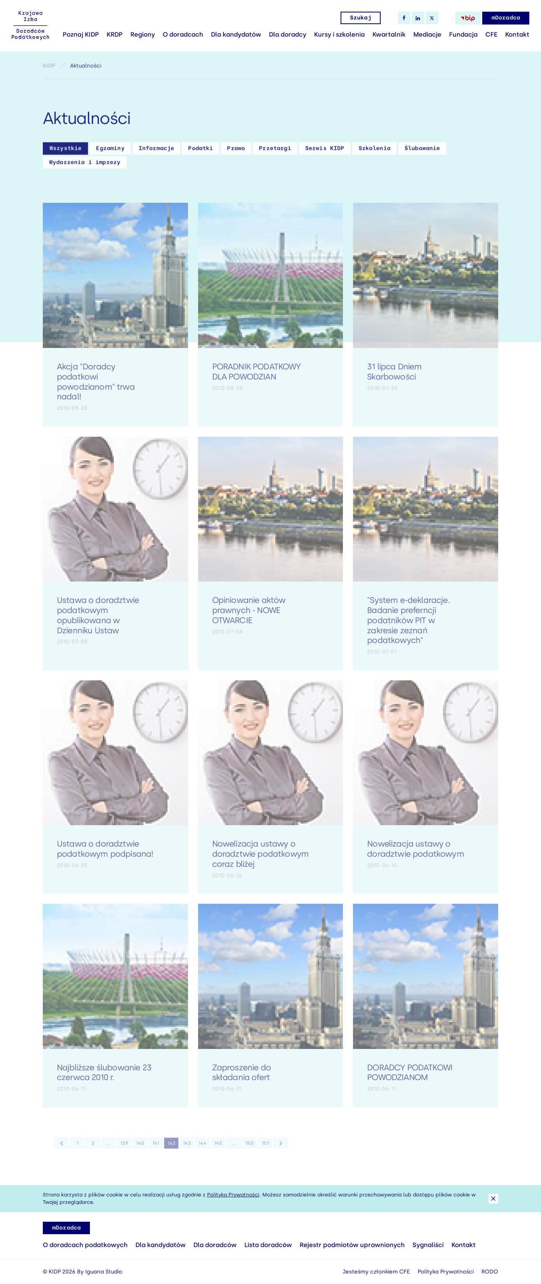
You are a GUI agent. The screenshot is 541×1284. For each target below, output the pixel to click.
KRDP (115, 34)
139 (131, 1147)
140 (144, 1147)
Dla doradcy (287, 34)
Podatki (200, 151)
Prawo (236, 151)
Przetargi (275, 151)
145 (211, 1147)
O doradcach (183, 34)
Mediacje (427, 34)
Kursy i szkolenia (339, 34)
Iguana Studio (103, 1271)
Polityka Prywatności (446, 1271)
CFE (491, 34)
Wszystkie (65, 151)
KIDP (49, 68)
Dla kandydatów (236, 34)
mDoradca (506, 17)
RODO (489, 1271)
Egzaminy (110, 151)
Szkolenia (374, 151)
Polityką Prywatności (233, 1195)
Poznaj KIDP (81, 34)
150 (237, 1147)
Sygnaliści (428, 1245)
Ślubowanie (422, 151)
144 (198, 1147)
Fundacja (463, 34)
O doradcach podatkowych (85, 1245)
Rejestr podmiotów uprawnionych (352, 1245)
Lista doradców (268, 1245)
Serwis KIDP (324, 151)
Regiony (142, 34)
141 (158, 1147)
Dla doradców (215, 1245)
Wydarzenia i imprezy (84, 165)
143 (184, 1147)
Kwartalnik (389, 34)
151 (251, 1147)
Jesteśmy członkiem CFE (376, 1271)
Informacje (156, 151)
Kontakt (517, 34)
